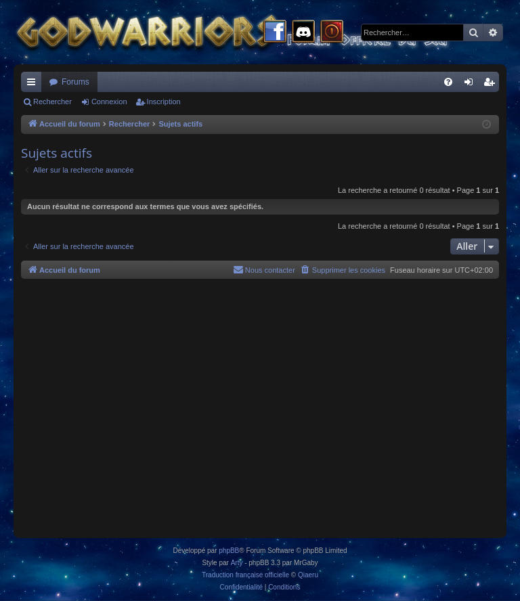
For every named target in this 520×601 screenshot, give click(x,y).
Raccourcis (33, 84)
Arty (237, 562)
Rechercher (52, 101)
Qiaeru (308, 575)
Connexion (109, 101)
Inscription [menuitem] (492, 84)
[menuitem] (448, 82)
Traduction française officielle (245, 575)
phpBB (229, 550)
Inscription (164, 101)
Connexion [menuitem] (471, 84)
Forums (75, 82)
